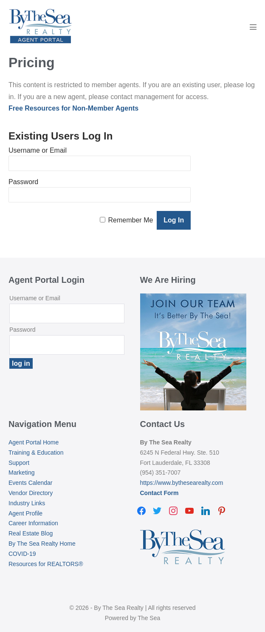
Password (23, 181)
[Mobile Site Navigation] (253, 26)
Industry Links (26, 503)
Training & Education (35, 452)
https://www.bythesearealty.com (181, 482)
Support (18, 462)
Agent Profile (25, 513)
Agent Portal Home (33, 442)
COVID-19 (22, 553)
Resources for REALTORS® (45, 564)
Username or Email (37, 150)
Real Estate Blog (30, 533)
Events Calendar (30, 482)
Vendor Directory (30, 493)
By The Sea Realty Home (42, 543)
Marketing (21, 472)
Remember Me (130, 220)
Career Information (33, 523)
